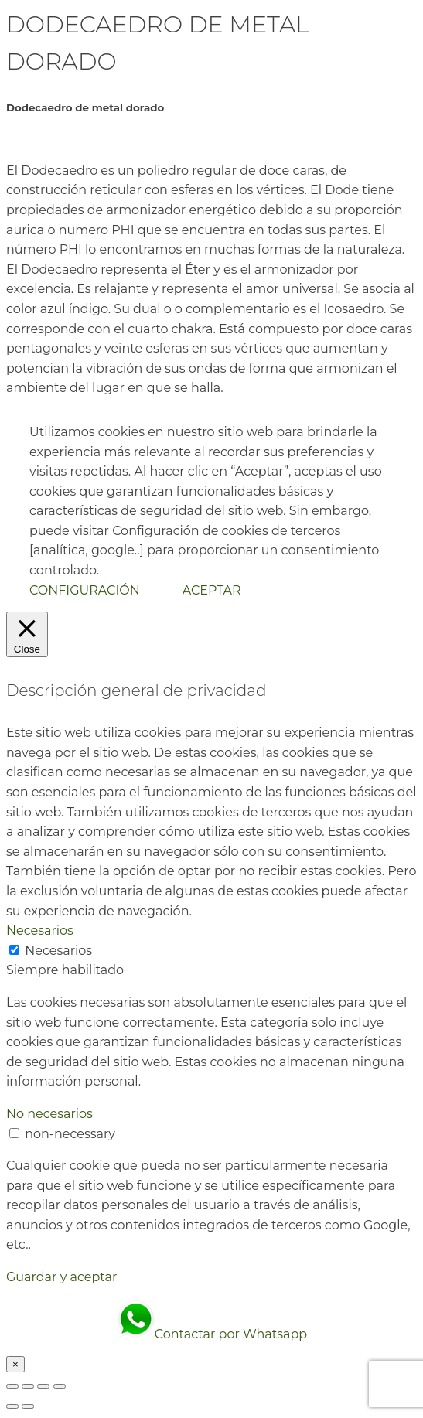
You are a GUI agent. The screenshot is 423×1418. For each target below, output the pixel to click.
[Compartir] (43, 1386)
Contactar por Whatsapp (211, 1334)
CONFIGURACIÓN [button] (84, 590)
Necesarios (58, 950)
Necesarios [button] (39, 930)
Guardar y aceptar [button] (61, 1277)
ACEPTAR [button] (212, 590)
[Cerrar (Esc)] (59, 1386)
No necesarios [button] (49, 1113)
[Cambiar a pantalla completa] (28, 1386)
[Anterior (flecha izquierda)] (12, 1406)
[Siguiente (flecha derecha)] (28, 1406)
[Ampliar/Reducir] (12, 1386)
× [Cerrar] (15, 1364)
